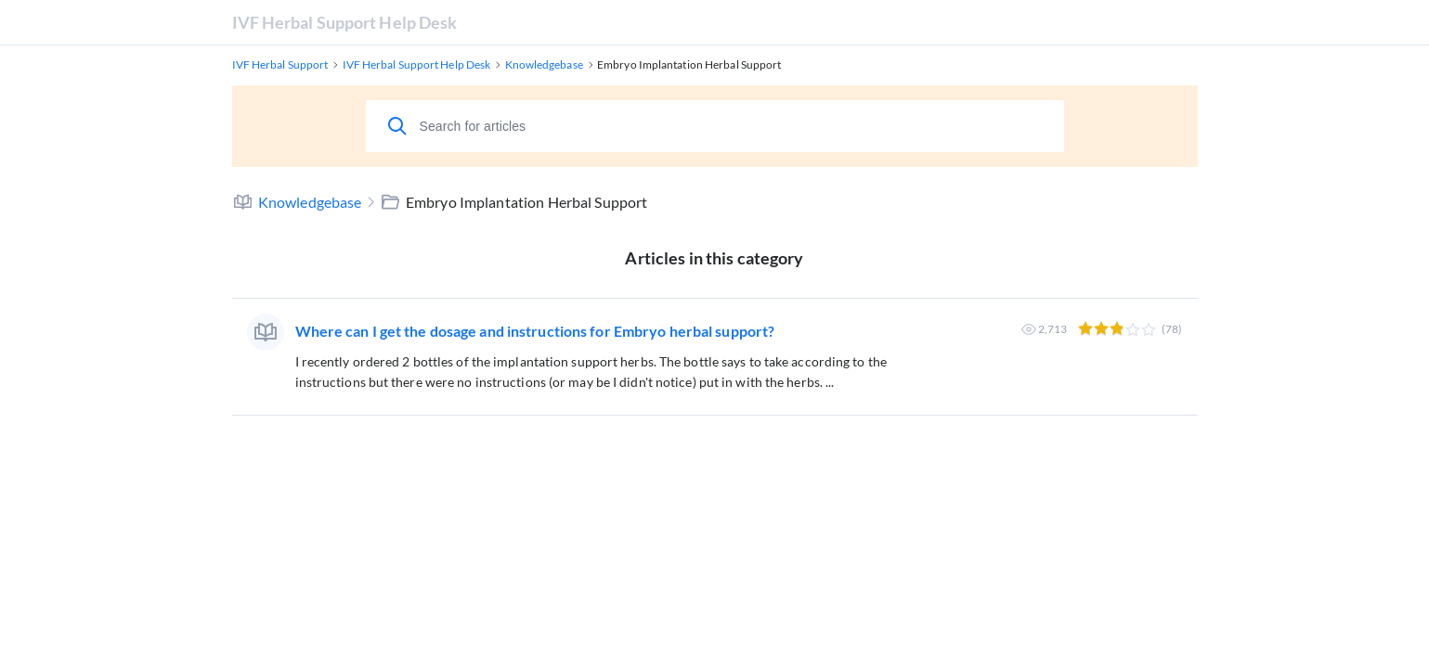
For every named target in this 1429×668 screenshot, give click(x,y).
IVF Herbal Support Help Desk (345, 22)
